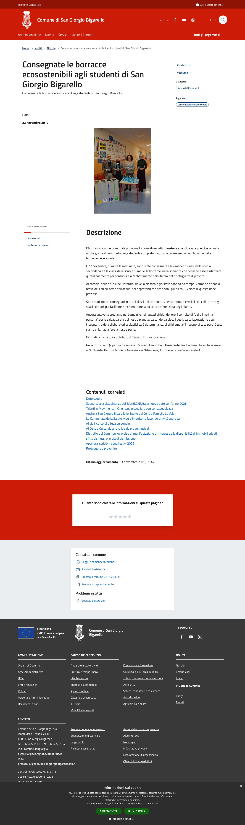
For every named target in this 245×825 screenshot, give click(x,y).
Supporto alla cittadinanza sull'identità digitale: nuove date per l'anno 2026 (136, 403)
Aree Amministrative (30, 672)
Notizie (51, 48)
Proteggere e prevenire (101, 448)
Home (25, 48)
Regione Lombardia (29, 4)
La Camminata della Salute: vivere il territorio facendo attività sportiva (133, 418)
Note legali (129, 742)
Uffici (21, 678)
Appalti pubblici (80, 691)
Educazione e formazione (138, 665)
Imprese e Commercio (84, 685)
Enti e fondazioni (28, 685)
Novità (39, 48)
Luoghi (180, 696)
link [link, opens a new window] (157, 803)
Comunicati (183, 672)
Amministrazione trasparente (141, 729)
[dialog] (122, 803)
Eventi (180, 702)
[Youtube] (182, 19)
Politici (22, 691)
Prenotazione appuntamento (88, 729)
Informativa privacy (135, 748)
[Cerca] (223, 19)
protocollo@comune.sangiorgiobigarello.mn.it (46, 764)
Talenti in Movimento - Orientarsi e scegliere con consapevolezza (129, 408)
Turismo (75, 704)
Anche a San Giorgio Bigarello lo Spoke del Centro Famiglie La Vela (130, 413)
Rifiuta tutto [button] (136, 810)
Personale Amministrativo (33, 697)
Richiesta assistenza (83, 748)
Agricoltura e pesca (134, 704)
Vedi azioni (185, 73)
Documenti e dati (28, 704)
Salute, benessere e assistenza (141, 691)
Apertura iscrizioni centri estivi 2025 (110, 443)
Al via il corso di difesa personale (108, 423)
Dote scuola (94, 398)
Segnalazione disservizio (85, 735)
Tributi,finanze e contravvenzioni (143, 678)
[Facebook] (173, 19)
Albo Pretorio (131, 735)
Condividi (184, 65)
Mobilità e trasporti (82, 710)
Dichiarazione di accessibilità (140, 755)
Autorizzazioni (132, 697)
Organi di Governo (29, 665)
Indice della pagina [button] (37, 226)
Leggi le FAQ (78, 742)
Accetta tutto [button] (109, 811)
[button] (122, 819)
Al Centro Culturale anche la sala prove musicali (117, 428)
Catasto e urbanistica (83, 697)
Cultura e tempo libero (84, 672)
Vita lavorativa (79, 678)
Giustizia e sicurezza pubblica (141, 672)
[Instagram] (191, 19)
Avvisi (179, 678)
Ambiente (129, 684)
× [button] (241, 786)
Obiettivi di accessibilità (137, 761)
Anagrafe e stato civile (84, 665)
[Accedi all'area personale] (209, 5)
